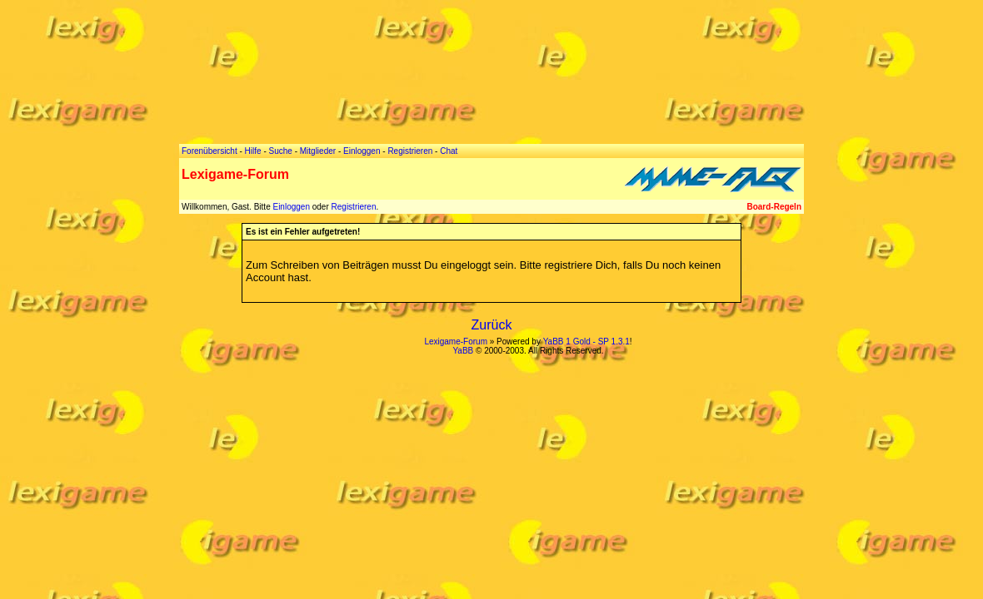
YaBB (462, 350)
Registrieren (354, 206)
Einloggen (290, 206)
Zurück (492, 325)
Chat (448, 151)
